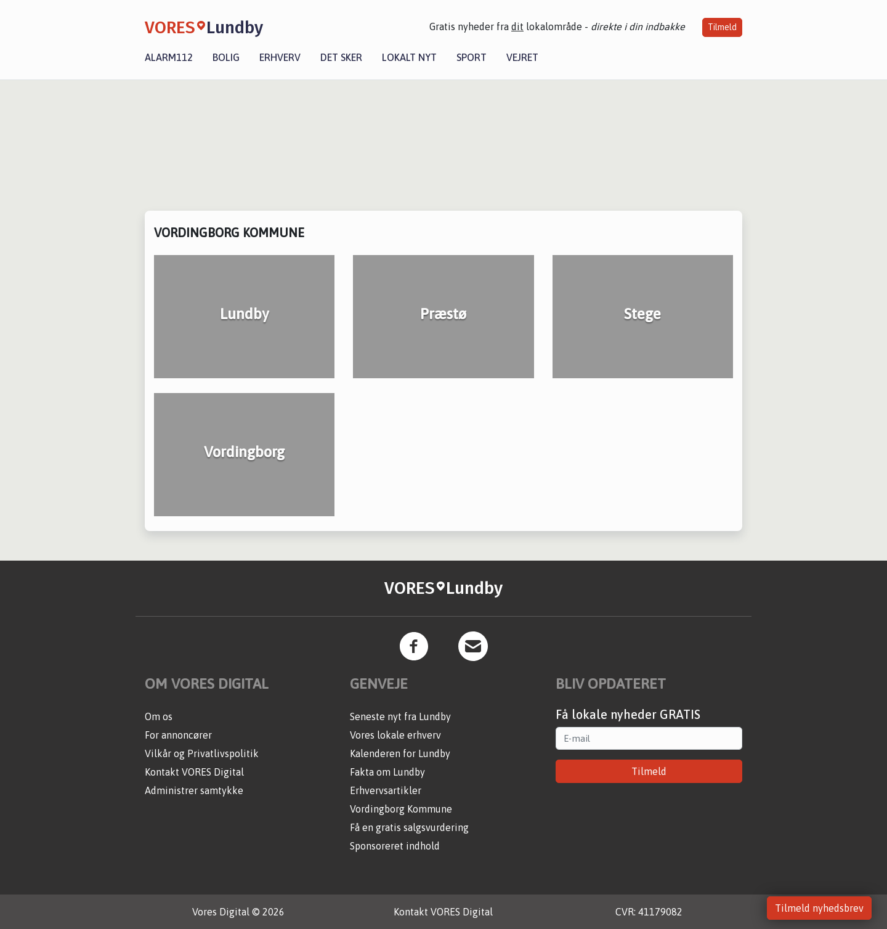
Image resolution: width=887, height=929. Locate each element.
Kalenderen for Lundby (400, 753)
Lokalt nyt (409, 57)
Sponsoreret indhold (395, 845)
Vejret (522, 57)
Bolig (226, 57)
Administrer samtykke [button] (194, 790)
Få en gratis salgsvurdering (409, 827)
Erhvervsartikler (385, 790)
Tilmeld (722, 27)
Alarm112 (169, 57)
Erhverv (280, 57)
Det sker (341, 57)
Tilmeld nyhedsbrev (819, 908)
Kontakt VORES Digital (194, 771)
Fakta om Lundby (387, 771)
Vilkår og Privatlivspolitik (202, 753)
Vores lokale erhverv (395, 734)
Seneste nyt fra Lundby (400, 716)
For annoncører (178, 734)
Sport (471, 57)
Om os (158, 716)
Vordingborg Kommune (401, 808)
